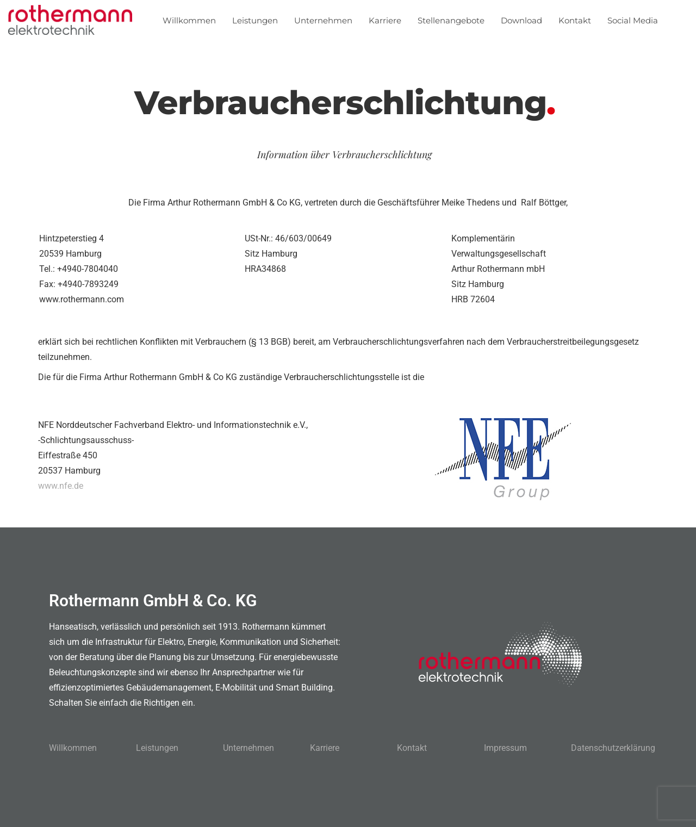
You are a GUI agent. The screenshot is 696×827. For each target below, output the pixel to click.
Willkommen (189, 20)
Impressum (505, 748)
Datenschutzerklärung (613, 748)
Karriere (385, 20)
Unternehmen (323, 20)
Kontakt (574, 20)
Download (521, 20)
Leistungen (255, 20)
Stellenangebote (451, 20)
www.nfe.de (60, 486)
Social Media (632, 20)
